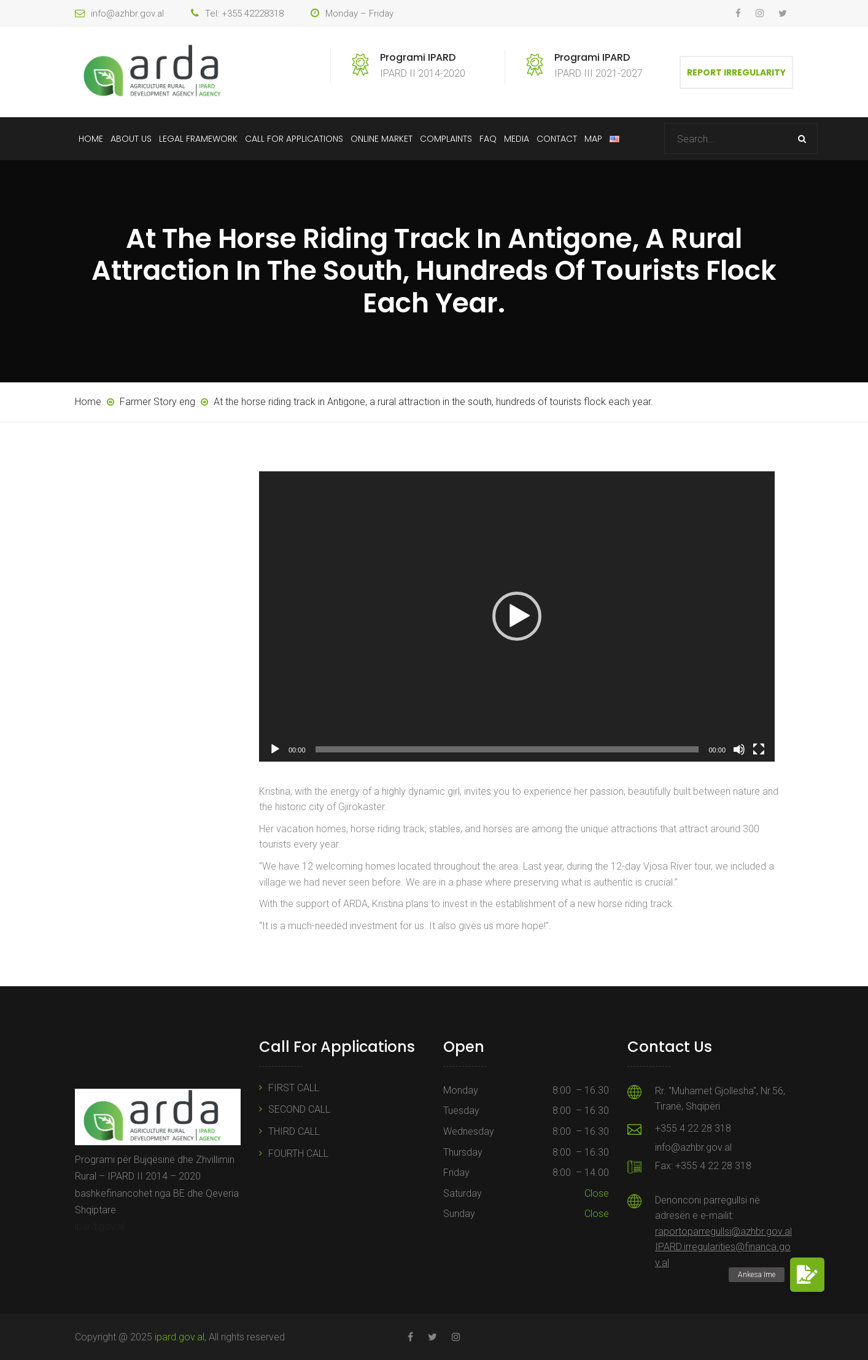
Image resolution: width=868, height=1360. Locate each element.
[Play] (275, 749)
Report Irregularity (736, 72)
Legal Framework (198, 139)
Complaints (446, 139)
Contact (557, 139)
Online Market (382, 139)
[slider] (507, 749)
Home (91, 139)
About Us (131, 139)
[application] (517, 616)
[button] (516, 616)
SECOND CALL (299, 1109)
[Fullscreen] (759, 749)
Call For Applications (294, 139)
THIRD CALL (294, 1131)
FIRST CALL (293, 1088)
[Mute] (739, 749)
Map (593, 139)
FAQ (488, 139)
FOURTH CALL (298, 1153)
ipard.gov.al (100, 1226)
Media (516, 139)
